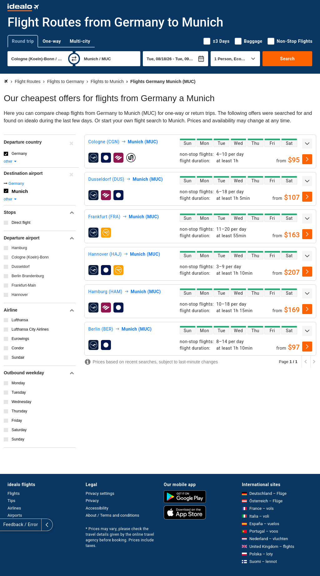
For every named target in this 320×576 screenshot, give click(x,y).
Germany (19, 153)
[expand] (307, 144)
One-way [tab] (51, 41)
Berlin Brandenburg (28, 276)
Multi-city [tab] (80, 41)
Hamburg (19, 248)
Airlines (14, 508)
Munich (20, 191)
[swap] (74, 59)
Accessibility (97, 508)
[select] (307, 159)
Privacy (92, 500)
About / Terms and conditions (112, 515)
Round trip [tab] (23, 41)
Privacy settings (100, 493)
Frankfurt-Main (24, 285)
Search (287, 58)
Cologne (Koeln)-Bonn (30, 257)
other (10, 161)
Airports (15, 515)
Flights (14, 493)
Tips (11, 500)
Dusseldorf (20, 266)
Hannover (20, 295)
